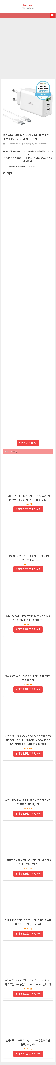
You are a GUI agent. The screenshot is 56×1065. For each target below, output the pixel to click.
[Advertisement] (28, 47)
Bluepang (28, 5)
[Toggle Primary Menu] (52, 15)
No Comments (41, 143)
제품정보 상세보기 (28, 443)
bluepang (27, 143)
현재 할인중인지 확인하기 (28, 509)
